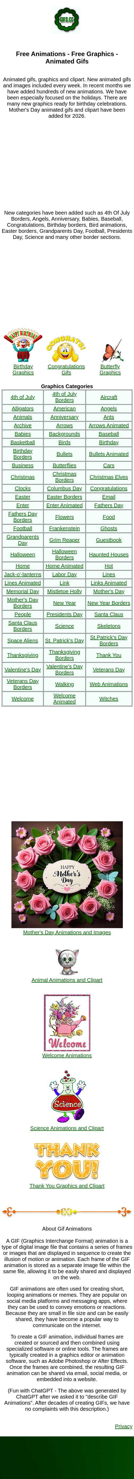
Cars (108, 465)
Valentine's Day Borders (64, 669)
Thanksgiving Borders (64, 655)
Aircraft (108, 397)
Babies (23, 434)
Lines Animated (23, 583)
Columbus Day (64, 488)
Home (23, 566)
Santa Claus (108, 614)
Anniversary (64, 417)
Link (65, 583)
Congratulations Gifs (66, 366)
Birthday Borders (22, 454)
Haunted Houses (109, 554)
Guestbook (109, 540)
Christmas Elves (109, 477)
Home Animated (64, 566)
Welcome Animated (64, 699)
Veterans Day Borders (23, 684)
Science (64, 626)
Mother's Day (108, 591)
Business (22, 465)
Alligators (22, 408)
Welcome (23, 699)
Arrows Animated (109, 425)
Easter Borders (64, 497)
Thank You (109, 655)
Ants (108, 417)
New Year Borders (108, 603)
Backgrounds (64, 434)
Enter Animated (64, 505)
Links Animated (109, 583)
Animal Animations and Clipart (67, 977)
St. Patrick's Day (64, 640)
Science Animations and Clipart (67, 1125)
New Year (64, 603)
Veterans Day (109, 670)
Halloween (22, 554)
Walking (64, 684)
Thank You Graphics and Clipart (66, 1183)
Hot (109, 566)
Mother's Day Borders (22, 603)
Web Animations (109, 684)
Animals (22, 417)
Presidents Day (64, 614)
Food (109, 517)
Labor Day (64, 574)
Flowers (64, 517)
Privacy (123, 1426)
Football (22, 528)
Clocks (23, 488)
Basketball (22, 442)
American (64, 408)
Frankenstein (64, 528)
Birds (64, 442)
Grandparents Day (22, 540)
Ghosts (108, 528)
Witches (108, 699)
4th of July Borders (65, 397)
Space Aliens (22, 640)
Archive (23, 425)
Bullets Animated (109, 454)
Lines (108, 574)
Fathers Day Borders (22, 517)
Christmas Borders (64, 477)
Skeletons (108, 626)
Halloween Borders (64, 554)
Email (108, 497)
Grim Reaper (64, 540)
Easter (23, 497)
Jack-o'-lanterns (22, 574)
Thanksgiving (22, 655)
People (22, 614)
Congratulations (108, 488)
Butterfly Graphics (110, 366)
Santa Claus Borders (22, 626)
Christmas (23, 477)
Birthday (108, 442)
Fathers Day (108, 505)
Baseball (109, 434)
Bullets (64, 454)
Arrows (64, 425)
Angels (109, 408)
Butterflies (64, 465)
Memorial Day (22, 591)
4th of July (23, 397)
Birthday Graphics (23, 366)
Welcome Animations (67, 1052)
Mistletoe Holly (64, 591)
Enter (22, 505)
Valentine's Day (23, 670)
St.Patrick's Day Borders (109, 640)
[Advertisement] (67, 161)
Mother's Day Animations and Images (67, 929)
